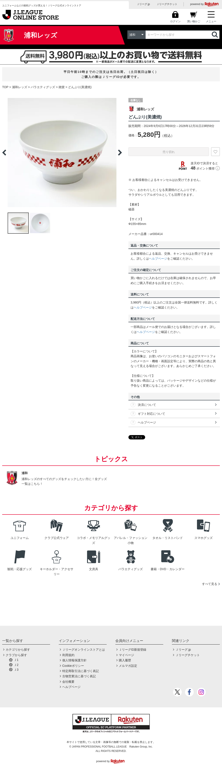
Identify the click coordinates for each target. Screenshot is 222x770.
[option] (62, 152)
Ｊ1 (16, 660)
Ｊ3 (16, 669)
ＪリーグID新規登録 (132, 649)
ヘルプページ (158, 258)
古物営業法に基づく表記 (79, 676)
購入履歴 (125, 660)
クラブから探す (16, 655)
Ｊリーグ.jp (143, 4)
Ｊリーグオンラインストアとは (83, 649)
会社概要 (68, 681)
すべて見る (209, 584)
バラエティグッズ (43, 87)
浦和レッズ (19, 87)
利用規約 (68, 655)
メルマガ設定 (128, 665)
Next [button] (120, 152)
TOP (5, 87)
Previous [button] (4, 152)
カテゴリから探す (18, 649)
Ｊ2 (16, 665)
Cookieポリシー (73, 665)
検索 (215, 35)
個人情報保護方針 (74, 660)
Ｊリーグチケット (166, 4)
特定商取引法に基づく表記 (80, 671)
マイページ (126, 655)
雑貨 (62, 87)
